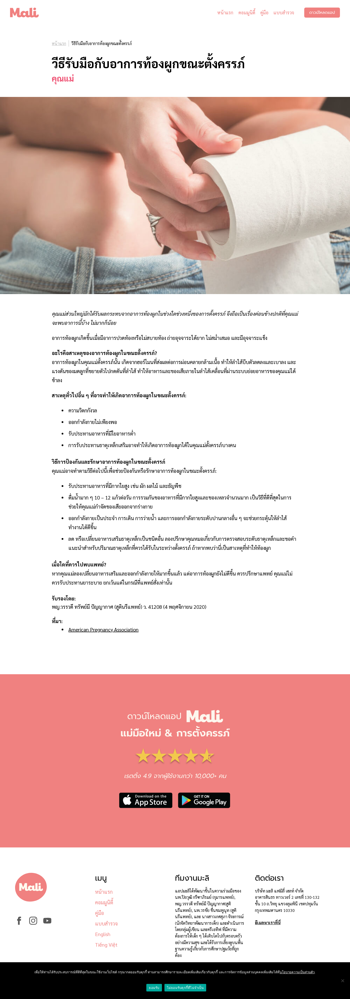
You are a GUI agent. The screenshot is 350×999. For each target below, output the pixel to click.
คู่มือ (264, 12)
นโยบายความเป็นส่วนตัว (297, 972)
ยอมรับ (154, 988)
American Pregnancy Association (103, 629)
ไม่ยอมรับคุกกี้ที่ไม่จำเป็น (185, 988)
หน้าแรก (225, 12)
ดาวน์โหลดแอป (322, 13)
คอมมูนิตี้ (246, 12)
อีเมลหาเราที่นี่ (268, 922)
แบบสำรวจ (284, 12)
